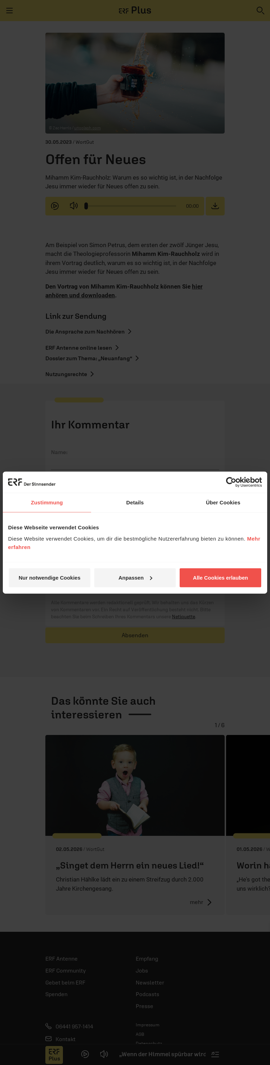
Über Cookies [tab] (223, 502)
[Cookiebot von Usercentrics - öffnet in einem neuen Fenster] (231, 482)
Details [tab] (135, 502)
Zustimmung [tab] (47, 502)
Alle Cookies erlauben (220, 577)
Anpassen (135, 577)
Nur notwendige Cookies (50, 577)
